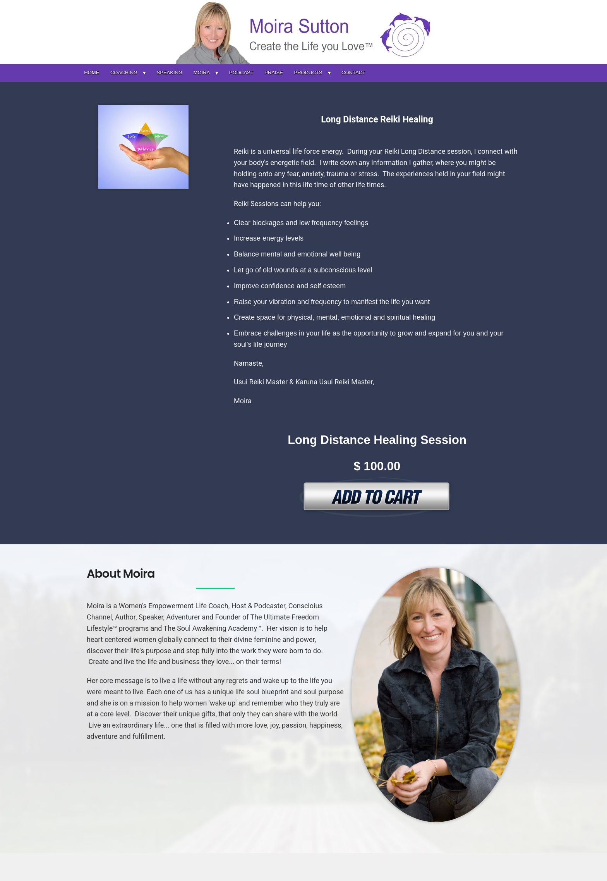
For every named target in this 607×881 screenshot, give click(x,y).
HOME (91, 73)
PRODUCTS (308, 73)
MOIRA (202, 73)
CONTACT (353, 73)
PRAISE (273, 73)
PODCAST (241, 73)
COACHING (123, 73)
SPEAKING (169, 73)
